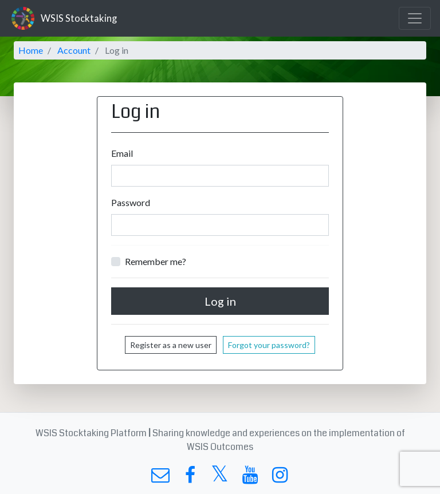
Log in (220, 301)
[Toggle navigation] (415, 18)
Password (130, 202)
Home (30, 50)
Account (74, 50)
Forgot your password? (269, 345)
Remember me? (155, 261)
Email (122, 153)
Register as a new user (170, 345)
